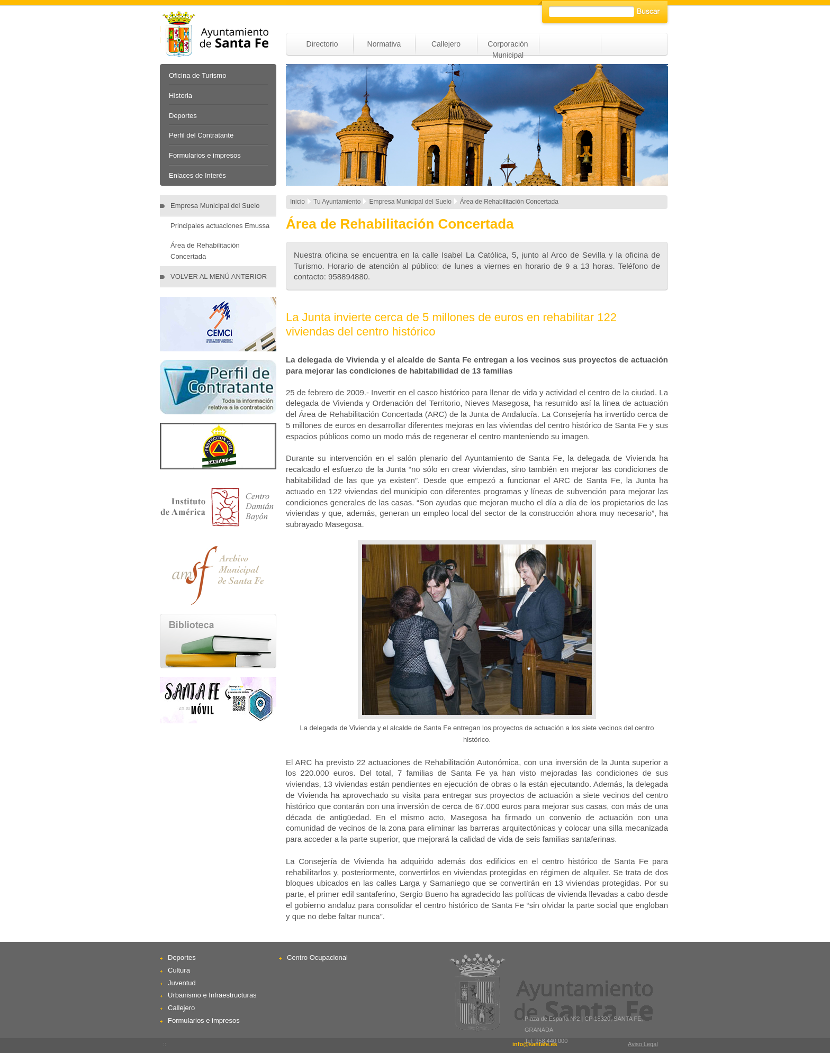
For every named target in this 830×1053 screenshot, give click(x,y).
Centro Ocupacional (317, 957)
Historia (180, 95)
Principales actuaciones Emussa (219, 226)
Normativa (384, 44)
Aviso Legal (643, 1044)
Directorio (322, 44)
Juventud (182, 983)
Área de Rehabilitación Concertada (205, 250)
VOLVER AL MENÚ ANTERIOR (218, 276)
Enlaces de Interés (197, 175)
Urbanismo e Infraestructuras (212, 995)
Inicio (297, 201)
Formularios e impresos (205, 155)
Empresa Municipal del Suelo (214, 206)
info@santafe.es (534, 1044)
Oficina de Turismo (197, 75)
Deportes (183, 116)
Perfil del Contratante (201, 135)
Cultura (179, 970)
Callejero (446, 44)
